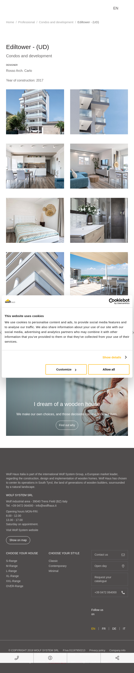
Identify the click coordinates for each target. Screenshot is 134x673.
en (115, 8)
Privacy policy (97, 650)
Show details (112, 357)
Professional (26, 22)
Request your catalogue (110, 579)
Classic (53, 560)
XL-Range (12, 576)
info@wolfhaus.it (46, 505)
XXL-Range (13, 581)
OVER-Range (14, 586)
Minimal (53, 571)
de (114, 628)
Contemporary (58, 566)
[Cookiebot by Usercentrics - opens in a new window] (111, 301)
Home (10, 22)
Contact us (110, 554)
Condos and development (56, 22)
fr (104, 628)
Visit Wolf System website (22, 530)
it (124, 628)
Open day (110, 566)
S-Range (11, 560)
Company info (117, 650)
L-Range (11, 571)
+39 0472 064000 (22, 505)
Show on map (18, 540)
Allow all (109, 369)
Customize (66, 369)
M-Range (12, 566)
